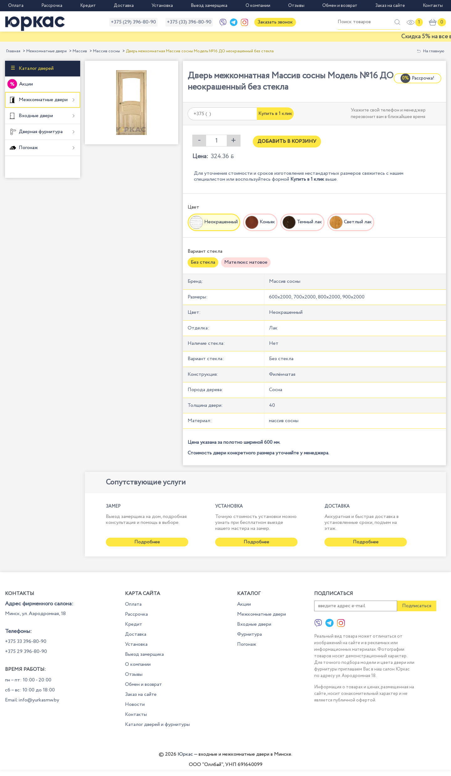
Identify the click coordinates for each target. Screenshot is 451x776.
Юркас (185, 754)
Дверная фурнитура (40, 131)
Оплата (15, 6)
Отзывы (296, 6)
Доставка (124, 6)
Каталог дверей (36, 68)
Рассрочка (51, 6)
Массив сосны (106, 51)
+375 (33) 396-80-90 (189, 22)
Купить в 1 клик (275, 113)
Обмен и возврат (339, 6)
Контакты (433, 6)
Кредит (88, 6)
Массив (80, 51)
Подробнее (147, 542)
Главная (13, 51)
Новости (135, 704)
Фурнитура (249, 634)
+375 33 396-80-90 (25, 641)
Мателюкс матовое (245, 262)
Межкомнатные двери (46, 51)
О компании (258, 6)
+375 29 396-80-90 (26, 651)
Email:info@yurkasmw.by (32, 700)
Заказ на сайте (390, 6)
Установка (162, 6)
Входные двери (35, 115)
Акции (26, 84)
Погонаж (28, 147)
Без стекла (203, 262)
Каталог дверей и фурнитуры (157, 724)
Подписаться (416, 605)
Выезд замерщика (209, 6)
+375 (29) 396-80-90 (133, 22)
